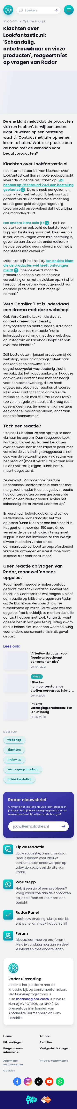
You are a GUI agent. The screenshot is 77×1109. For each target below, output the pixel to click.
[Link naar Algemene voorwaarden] (20, 1062)
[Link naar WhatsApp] (60, 1081)
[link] (14, 740)
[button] (56, 10)
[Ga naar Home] (8, 10)
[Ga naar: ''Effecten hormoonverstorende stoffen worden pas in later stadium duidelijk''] (38, 686)
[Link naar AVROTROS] (31, 1099)
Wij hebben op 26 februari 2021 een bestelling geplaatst (38, 185)
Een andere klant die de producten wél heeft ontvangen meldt (38, 265)
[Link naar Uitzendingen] (20, 1042)
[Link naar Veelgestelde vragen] (57, 1050)
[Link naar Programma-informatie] (20, 1050)
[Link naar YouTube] (49, 1081)
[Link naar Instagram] (28, 1081)
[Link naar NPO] (46, 1099)
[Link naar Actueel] (57, 1036)
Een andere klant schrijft (23, 222)
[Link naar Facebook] (17, 1081)
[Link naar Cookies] (38, 1070)
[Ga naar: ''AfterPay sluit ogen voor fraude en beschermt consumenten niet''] (38, 660)
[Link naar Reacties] (57, 1042)
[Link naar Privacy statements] (57, 1062)
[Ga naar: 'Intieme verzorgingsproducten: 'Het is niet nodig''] (38, 711)
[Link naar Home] (20, 1036)
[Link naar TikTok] (38, 1081)
